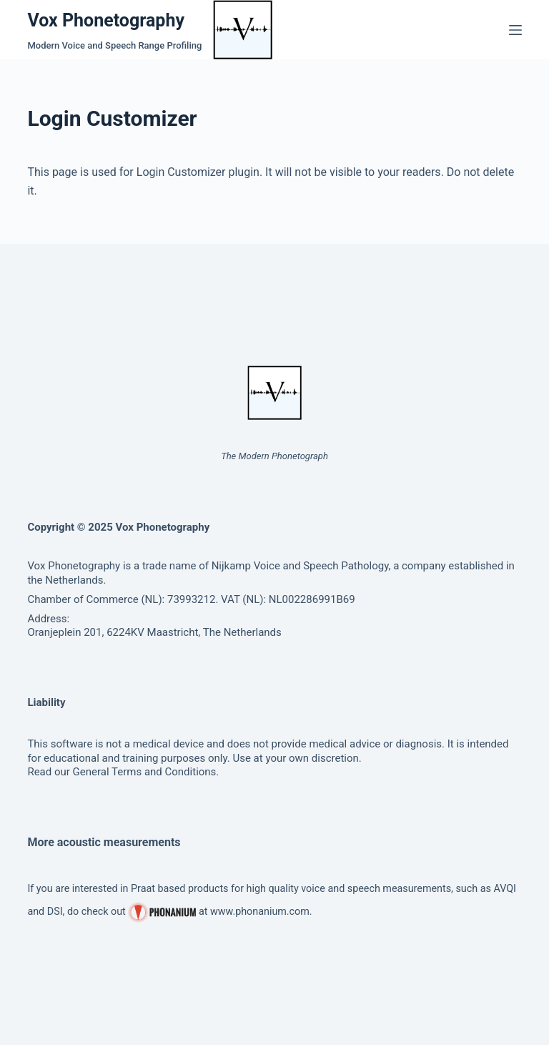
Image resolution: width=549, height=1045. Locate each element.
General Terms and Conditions (145, 771)
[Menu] (515, 30)
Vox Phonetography (105, 20)
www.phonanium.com (260, 912)
